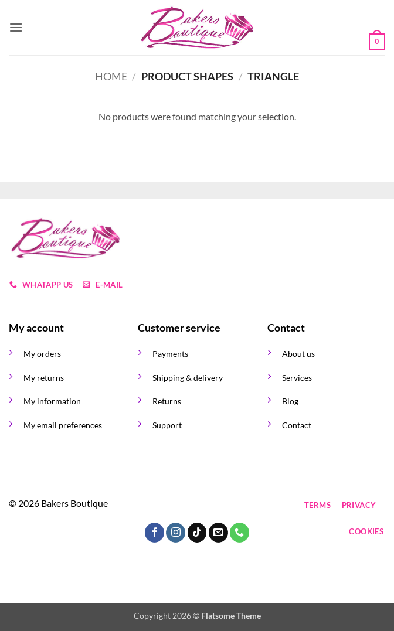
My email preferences (62, 425)
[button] (16, 27)
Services (297, 378)
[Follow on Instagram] (172, 505)
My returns (43, 378)
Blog (290, 401)
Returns (166, 401)
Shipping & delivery (187, 378)
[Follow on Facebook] (151, 505)
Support (167, 425)
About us (298, 354)
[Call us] (235, 505)
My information (52, 401)
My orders (42, 354)
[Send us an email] (214, 505)
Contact (296, 425)
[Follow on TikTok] (193, 505)
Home (111, 76)
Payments (170, 354)
